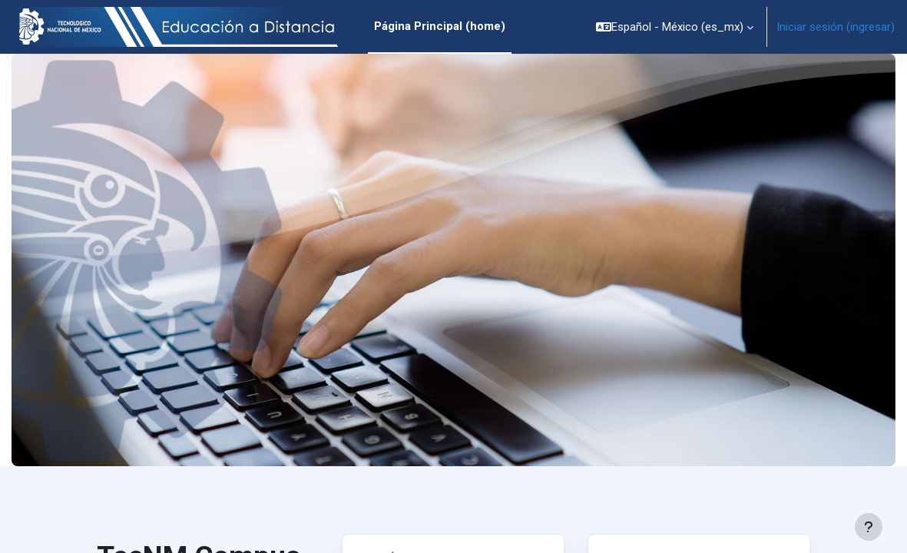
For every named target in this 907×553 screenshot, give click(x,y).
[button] (674, 27)
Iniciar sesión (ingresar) (835, 27)
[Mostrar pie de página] (868, 527)
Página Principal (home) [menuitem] (439, 26)
